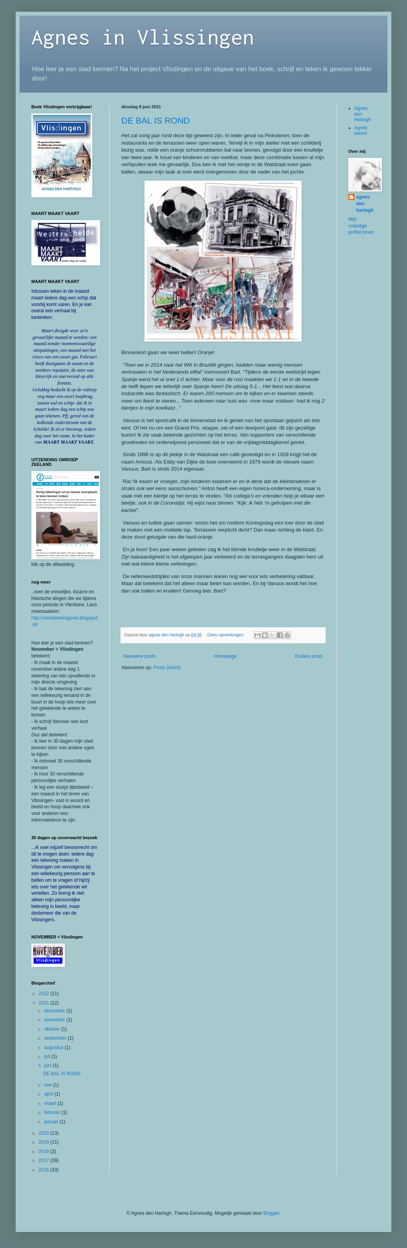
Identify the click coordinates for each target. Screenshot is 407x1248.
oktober (52, 1029)
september (56, 1038)
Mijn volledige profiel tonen (361, 226)
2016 (44, 1170)
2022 (44, 993)
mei (48, 1085)
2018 (44, 1151)
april (49, 1094)
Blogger (271, 1213)
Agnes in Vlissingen (142, 36)
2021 (44, 1003)
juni (48, 1065)
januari (51, 1121)
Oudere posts (309, 656)
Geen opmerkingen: (226, 634)
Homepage (225, 656)
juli (47, 1056)
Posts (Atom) (166, 667)
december (55, 1010)
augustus (54, 1047)
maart (51, 1103)
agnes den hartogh (365, 203)
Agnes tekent (360, 130)
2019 (44, 1142)
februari (52, 1112)
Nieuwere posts (139, 656)
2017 (44, 1160)
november (55, 1019)
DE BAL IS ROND (155, 120)
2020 (44, 1133)
